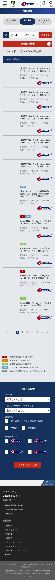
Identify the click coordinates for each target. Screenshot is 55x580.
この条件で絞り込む (27, 465)
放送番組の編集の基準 (14, 509)
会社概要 (8, 526)
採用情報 (8, 534)
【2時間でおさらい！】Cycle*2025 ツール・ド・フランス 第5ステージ (36, 165)
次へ (42, 332)
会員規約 (8, 538)
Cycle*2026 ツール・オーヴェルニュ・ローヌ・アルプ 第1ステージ (35, 222)
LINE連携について (10, 496)
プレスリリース (11, 530)
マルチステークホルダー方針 (16, 550)
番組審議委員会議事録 (14, 505)
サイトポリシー (11, 546)
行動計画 (8, 514)
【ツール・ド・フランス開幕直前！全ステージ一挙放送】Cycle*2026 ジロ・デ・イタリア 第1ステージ (35, 193)
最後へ (47, 332)
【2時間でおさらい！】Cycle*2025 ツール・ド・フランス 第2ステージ (36, 93)
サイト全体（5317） (11, 21)
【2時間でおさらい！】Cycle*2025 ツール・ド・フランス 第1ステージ (36, 69)
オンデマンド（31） (43, 21)
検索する (45, 35)
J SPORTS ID (8, 492)
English (8, 555)
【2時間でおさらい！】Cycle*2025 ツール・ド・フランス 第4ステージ (36, 141)
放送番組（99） (27, 21)
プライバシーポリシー (14, 542)
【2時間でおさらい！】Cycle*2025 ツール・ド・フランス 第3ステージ (36, 117)
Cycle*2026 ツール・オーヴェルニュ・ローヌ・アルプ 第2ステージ (35, 277)
